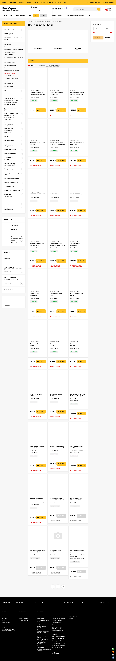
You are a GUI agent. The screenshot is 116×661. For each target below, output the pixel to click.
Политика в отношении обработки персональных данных (8, 631)
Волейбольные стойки (12, 78)
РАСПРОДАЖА (40, 618)
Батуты (39, 653)
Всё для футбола (8, 83)
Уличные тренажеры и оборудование (42, 646)
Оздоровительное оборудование (56, 652)
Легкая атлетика (8, 54)
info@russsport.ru (55, 603)
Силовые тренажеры (57, 620)
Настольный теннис (9, 60)
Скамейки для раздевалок (11, 70)
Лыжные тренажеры (57, 647)
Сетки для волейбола (12, 81)
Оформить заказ (23, 620)
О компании (12, 2)
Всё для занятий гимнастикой (12, 57)
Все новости (8, 289)
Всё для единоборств (10, 65)
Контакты (58, 2)
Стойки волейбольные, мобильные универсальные (77, 144)
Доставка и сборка (39, 2)
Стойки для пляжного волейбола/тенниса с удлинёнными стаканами (77, 447)
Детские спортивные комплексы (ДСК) (57, 628)
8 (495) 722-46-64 (55, 8)
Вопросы (50, 2)
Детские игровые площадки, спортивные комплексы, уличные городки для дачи (43, 631)
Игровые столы (56, 616)
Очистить (108, 37)
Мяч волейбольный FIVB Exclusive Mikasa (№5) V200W (77, 395)
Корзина (21, 616)
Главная (4, 2)
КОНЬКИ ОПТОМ (41, 616)
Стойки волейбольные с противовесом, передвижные (37, 245)
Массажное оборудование (58, 618)
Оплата (29, 2)
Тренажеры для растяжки (58, 625)
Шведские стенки (41, 624)
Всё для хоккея (8, 86)
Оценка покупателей (52, 65)
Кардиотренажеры (56, 622)
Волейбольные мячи (11, 75)
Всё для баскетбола (9, 62)
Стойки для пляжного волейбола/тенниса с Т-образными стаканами (37, 499)
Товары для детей (56, 641)
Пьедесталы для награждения (12, 47)
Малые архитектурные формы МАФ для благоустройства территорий (42, 641)
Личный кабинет (23, 618)
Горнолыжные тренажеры (58, 636)
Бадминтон (7, 44)
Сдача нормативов (9, 52)
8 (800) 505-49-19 (55, 10)
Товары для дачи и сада (58, 630)
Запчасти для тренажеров (58, 645)
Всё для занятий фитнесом (11, 68)
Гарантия (21, 2)
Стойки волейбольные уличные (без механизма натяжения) (37, 94)
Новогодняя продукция (58, 638)
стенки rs (7, 305)
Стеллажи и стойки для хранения (13, 49)
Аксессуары (55, 649)
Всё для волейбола (9, 73)
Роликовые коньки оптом (58, 643)
